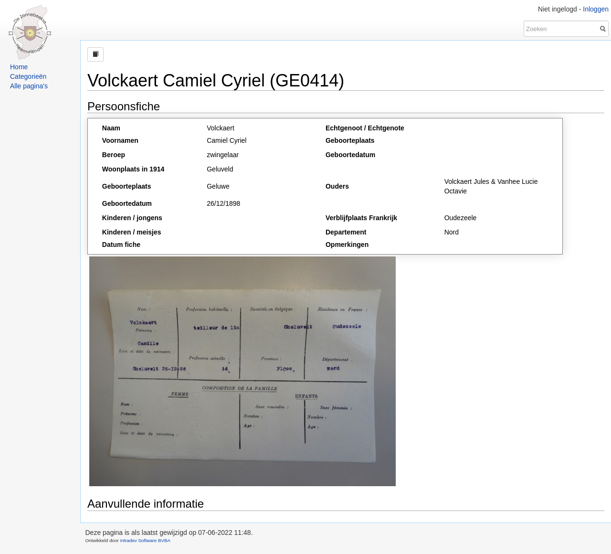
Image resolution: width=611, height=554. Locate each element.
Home (19, 67)
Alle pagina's (29, 86)
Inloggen (596, 9)
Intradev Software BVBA (145, 540)
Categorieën (28, 76)
